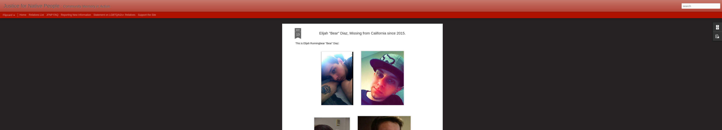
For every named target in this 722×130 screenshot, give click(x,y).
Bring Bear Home (304, 87)
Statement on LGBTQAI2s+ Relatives (114, 14)
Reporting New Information (76, 14)
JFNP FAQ (52, 14)
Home (22, 14)
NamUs (299, 91)
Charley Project (303, 84)
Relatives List (36, 14)
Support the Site (147, 14)
